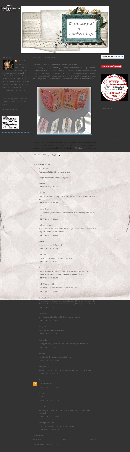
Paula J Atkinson (44, 284)
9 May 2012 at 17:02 (48, 248)
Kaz (40, 353)
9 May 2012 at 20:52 (48, 321)
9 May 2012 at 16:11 (48, 219)
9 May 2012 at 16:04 (48, 203)
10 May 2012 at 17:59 (49, 400)
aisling (41, 327)
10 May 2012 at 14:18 (49, 374)
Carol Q (21, 60)
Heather (41, 297)
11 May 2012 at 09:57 (49, 416)
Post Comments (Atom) (50, 445)
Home (65, 440)
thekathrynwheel (44, 423)
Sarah (41, 241)
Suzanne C (42, 209)
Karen (41, 380)
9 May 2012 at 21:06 (48, 334)
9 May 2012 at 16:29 (48, 235)
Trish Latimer (80, 148)
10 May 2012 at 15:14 (49, 387)
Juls (40, 193)
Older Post (92, 440)
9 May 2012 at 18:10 (48, 262)
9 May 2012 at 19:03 (48, 278)
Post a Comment (38, 436)
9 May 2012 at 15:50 (48, 187)
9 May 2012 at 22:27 (48, 347)
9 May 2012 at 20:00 (48, 291)
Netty (41, 340)
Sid (40, 393)
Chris (40, 254)
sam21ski (42, 168)
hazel (40, 407)
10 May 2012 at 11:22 (49, 360)
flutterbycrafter (44, 268)
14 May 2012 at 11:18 (49, 430)
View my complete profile (13, 90)
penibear (42, 313)
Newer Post (36, 440)
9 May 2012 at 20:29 (48, 307)
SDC (59, 65)
